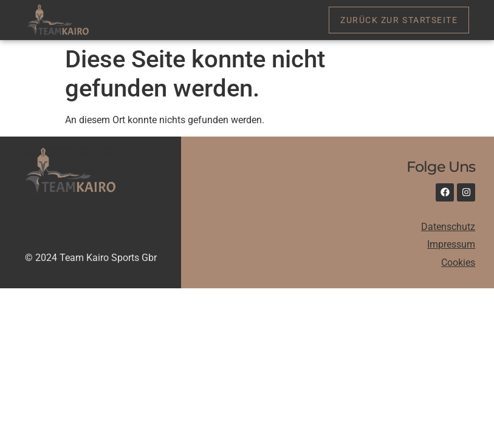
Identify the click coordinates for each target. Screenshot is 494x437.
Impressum (451, 244)
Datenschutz (448, 226)
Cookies (458, 262)
